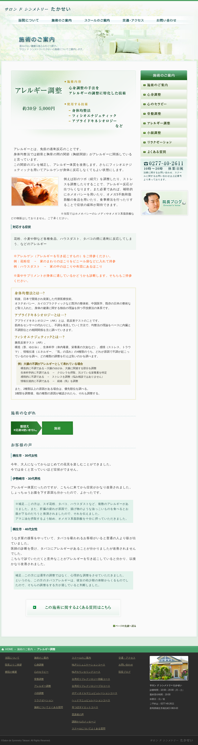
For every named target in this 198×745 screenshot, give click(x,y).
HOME (9, 649)
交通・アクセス (127, 657)
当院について (12, 657)
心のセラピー (41, 672)
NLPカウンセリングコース (86, 672)
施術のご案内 (25, 649)
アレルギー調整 (42, 686)
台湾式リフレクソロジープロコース (91, 686)
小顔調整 (39, 693)
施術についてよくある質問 (48, 707)
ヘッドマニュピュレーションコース (91, 700)
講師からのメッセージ (84, 721)
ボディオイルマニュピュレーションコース (94, 693)
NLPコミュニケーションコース (88, 664)
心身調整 (39, 664)
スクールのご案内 (81, 657)
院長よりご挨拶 (13, 664)
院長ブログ (125, 672)
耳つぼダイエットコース (85, 707)
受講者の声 (78, 714)
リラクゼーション (43, 700)
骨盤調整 (39, 679)
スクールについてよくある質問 (88, 728)
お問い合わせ (126, 664)
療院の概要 (11, 672)
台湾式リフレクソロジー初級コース (91, 679)
